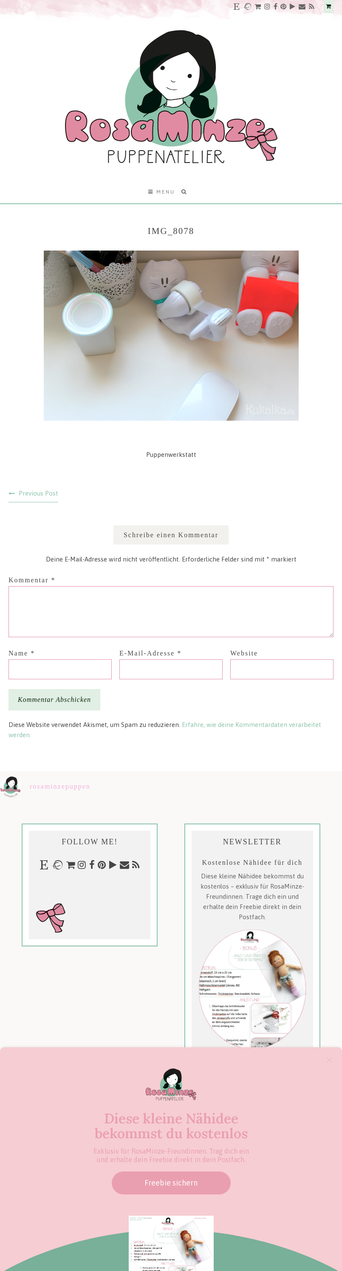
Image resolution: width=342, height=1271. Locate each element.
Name (21, 653)
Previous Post (38, 493)
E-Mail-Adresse (150, 653)
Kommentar (31, 580)
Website (244, 653)
